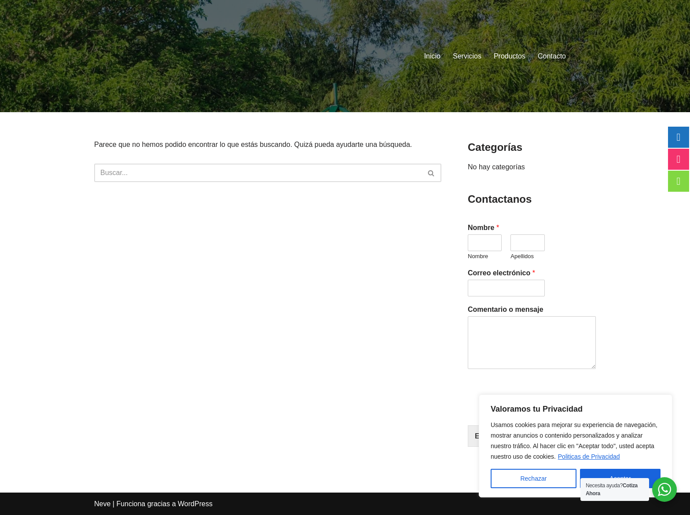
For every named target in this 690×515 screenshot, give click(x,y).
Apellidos (522, 256)
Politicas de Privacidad (589, 456)
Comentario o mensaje (505, 309)
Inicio (432, 56)
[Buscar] (258, 173)
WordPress (195, 504)
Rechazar (533, 478)
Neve (102, 504)
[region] (575, 445)
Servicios (467, 56)
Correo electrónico (501, 273)
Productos (509, 56)
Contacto (552, 56)
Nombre (483, 227)
